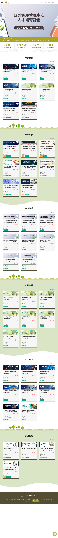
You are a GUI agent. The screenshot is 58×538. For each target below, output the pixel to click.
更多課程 (52, 61)
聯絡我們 (36, 535)
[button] (56, 20)
